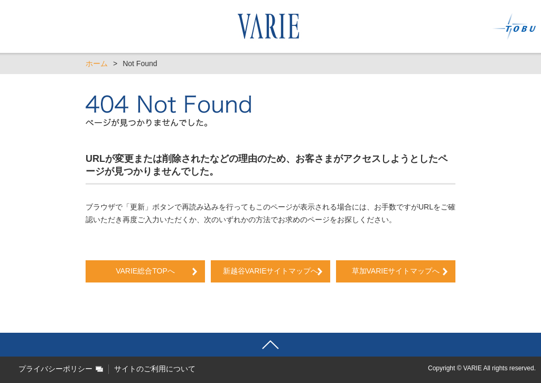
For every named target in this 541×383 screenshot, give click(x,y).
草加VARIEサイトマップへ (396, 271)
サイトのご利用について (154, 368)
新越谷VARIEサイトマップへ (274, 271)
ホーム (97, 63)
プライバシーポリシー (55, 368)
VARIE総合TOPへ (145, 271)
